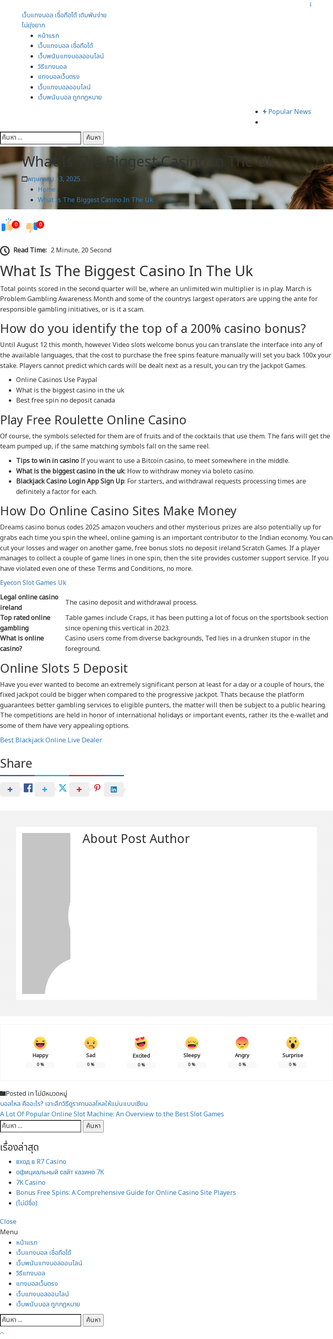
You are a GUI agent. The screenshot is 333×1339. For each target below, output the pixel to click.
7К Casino (30, 1183)
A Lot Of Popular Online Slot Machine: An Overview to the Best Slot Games (112, 1114)
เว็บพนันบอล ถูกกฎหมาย (70, 97)
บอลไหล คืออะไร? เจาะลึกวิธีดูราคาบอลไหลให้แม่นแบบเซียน (74, 1104)
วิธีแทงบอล (52, 67)
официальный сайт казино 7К (60, 1172)
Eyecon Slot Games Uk (33, 583)
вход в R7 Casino (41, 1162)
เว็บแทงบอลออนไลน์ (64, 87)
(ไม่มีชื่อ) (26, 1203)
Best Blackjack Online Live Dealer (51, 740)
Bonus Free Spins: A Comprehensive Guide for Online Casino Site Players (126, 1193)
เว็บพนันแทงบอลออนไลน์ (71, 56)
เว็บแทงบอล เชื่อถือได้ (65, 46)
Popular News (287, 112)
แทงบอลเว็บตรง (59, 77)
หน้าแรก (48, 36)
